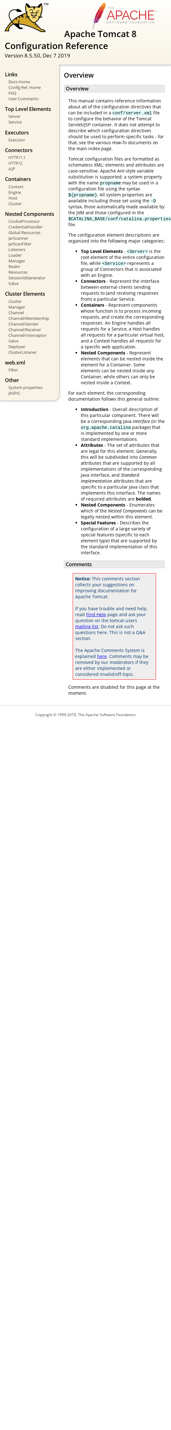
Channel (16, 312)
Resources (18, 272)
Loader (15, 255)
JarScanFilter (19, 244)
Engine (14, 192)
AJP (11, 169)
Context (15, 186)
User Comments (23, 98)
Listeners (16, 249)
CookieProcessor (24, 221)
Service (15, 122)
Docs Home (19, 82)
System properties (25, 387)
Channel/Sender (23, 324)
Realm (14, 266)
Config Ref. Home (24, 87)
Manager (16, 261)
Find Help (96, 614)
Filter (13, 370)
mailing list (86, 626)
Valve (13, 283)
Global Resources (24, 232)
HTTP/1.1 (16, 157)
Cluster (15, 203)
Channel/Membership (28, 318)
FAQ (12, 93)
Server (14, 116)
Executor (16, 140)
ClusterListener (22, 352)
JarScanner (18, 238)
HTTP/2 (15, 163)
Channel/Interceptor (27, 335)
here (102, 656)
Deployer (16, 346)
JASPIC (14, 393)
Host (13, 198)
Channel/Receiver (24, 329)
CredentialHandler (25, 227)
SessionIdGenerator (26, 278)
